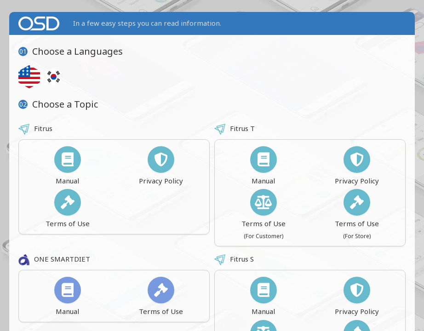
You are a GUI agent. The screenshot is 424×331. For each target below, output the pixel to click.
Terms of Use (68, 208)
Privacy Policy (161, 165)
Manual (67, 165)
